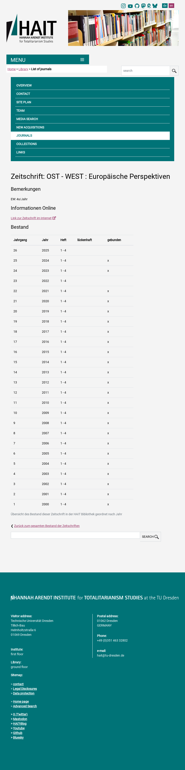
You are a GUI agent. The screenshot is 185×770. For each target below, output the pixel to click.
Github (17, 733)
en (171, 5)
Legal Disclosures (25, 689)
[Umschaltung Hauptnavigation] (47, 59)
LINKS (20, 152)
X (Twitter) (20, 714)
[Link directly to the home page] (35, 28)
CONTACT (23, 94)
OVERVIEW (24, 85)
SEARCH (150, 537)
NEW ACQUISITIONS (30, 127)
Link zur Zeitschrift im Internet (31, 218)
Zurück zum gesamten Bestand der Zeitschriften (47, 526)
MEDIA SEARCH (27, 119)
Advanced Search (25, 706)
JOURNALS (24, 135)
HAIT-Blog (19, 723)
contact (18, 684)
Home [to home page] (11, 69)
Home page (21, 701)
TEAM (20, 110)
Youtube (18, 728)
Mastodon (20, 719)
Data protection (23, 693)
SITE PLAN (23, 102)
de (164, 5)
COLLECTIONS (26, 144)
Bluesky (18, 737)
